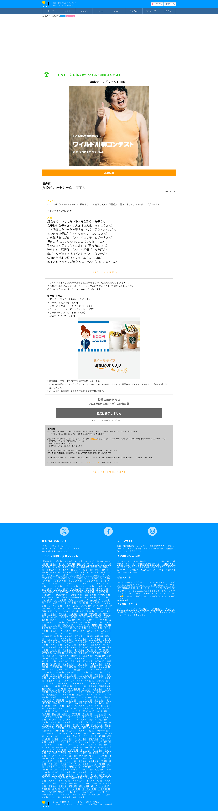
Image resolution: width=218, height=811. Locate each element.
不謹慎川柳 (51, 708)
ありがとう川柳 (61, 589)
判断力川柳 (63, 655)
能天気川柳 (75, 569)
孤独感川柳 (91, 650)
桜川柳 (104, 761)
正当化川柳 (100, 647)
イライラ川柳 (74, 764)
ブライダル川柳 (63, 780)
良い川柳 (73, 755)
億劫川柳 (64, 616)
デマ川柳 (46, 711)
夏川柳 (79, 591)
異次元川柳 (65, 630)
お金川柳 (58, 761)
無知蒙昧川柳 (62, 594)
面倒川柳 (66, 677)
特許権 (120, 564)
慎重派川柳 (63, 647)
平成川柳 (91, 730)
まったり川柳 (82, 672)
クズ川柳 (58, 716)
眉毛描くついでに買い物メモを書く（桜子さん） (77, 221)
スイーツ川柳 (58, 775)
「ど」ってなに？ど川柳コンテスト (57, 545)
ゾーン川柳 (55, 686)
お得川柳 (58, 561)
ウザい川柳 (93, 727)
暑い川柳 (56, 566)
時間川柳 (75, 769)
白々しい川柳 (98, 633)
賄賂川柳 (68, 636)
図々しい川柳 (64, 719)
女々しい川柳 (78, 630)
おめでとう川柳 (87, 586)
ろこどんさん (135, 611)
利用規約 (94, 438)
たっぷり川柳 (56, 644)
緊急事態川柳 (48, 689)
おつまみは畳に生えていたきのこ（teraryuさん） (78, 233)
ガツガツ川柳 (100, 694)
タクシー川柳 (48, 750)
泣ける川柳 (86, 697)
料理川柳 (64, 769)
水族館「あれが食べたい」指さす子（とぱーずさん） (80, 237)
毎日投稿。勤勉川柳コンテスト (56, 551)
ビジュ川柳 (106, 564)
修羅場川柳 (55, 572)
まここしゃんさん (167, 611)
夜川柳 (108, 561)
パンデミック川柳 (86, 708)
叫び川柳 (78, 691)
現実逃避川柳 (52, 694)
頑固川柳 (80, 694)
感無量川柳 (96, 566)
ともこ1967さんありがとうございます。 (149, 590)
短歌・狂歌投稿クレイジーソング (132, 545)
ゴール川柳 (59, 672)
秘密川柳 (92, 719)
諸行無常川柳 (62, 597)
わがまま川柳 (58, 705)
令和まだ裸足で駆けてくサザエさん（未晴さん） (77, 258)
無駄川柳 (56, 702)
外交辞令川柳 (96, 664)
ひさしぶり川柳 (71, 586)
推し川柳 (81, 564)
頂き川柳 (90, 611)
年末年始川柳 (48, 794)
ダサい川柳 (106, 727)
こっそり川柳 (96, 641)
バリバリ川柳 (94, 583)
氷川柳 (82, 616)
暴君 (155, 569)
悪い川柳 (83, 755)
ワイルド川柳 (76, 680)
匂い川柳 (54, 769)
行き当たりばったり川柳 (57, 575)
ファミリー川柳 (89, 789)
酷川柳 (45, 619)
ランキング (151, 11)
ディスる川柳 (72, 622)
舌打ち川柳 (61, 750)
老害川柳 (60, 727)
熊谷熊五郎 (146, 569)
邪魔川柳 (83, 614)
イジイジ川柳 (54, 641)
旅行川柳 (90, 589)
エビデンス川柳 (83, 625)
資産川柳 (71, 619)
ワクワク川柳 (66, 639)
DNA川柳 (76, 608)
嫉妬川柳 (76, 714)
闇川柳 (67, 725)
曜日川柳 (86, 689)
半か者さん (144, 609)
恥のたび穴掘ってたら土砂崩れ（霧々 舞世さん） (78, 245)
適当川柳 (46, 566)
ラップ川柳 (87, 714)
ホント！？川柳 (49, 777)
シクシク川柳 (103, 680)
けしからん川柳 (85, 700)
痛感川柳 (75, 697)
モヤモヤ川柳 (72, 758)
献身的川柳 (63, 661)
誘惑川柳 (101, 691)
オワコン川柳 (54, 625)
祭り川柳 (103, 744)
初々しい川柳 (52, 633)
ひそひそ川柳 (62, 747)
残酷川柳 (52, 741)
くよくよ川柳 (48, 700)
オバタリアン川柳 (68, 603)
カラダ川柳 (104, 786)
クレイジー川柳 (79, 719)
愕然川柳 (75, 566)
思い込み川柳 (89, 711)
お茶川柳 (103, 755)
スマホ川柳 (96, 783)
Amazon (117, 11)
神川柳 (45, 564)
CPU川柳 (86, 608)
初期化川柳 (67, 650)
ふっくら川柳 (104, 666)
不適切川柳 (67, 686)
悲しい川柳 (65, 772)
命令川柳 (96, 733)
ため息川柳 (73, 750)
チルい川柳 (102, 619)
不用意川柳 (55, 691)
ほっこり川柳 (89, 741)
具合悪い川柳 (105, 775)
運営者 (88, 802)
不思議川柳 (55, 722)
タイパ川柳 (98, 605)
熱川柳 (53, 619)
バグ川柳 (64, 711)
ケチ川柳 (85, 725)
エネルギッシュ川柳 (97, 669)
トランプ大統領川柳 (81, 794)
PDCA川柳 (46, 628)
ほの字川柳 (95, 600)
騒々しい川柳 (92, 630)
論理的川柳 (100, 661)
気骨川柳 (68, 561)
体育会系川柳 (80, 669)
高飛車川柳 (88, 569)
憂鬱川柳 (66, 722)
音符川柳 (88, 777)
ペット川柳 (55, 797)
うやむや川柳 (56, 675)
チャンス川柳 (92, 705)
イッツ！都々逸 (134, 548)
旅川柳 (63, 764)
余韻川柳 (76, 736)
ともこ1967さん (124, 614)
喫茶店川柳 (89, 591)
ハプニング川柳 (85, 675)
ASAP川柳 (57, 628)
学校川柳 (62, 783)
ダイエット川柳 (89, 736)
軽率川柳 (60, 700)
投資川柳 (91, 619)
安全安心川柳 (54, 677)
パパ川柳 (58, 744)
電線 (136, 561)
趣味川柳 (78, 561)
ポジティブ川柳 (79, 677)
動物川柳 (99, 769)
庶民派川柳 (83, 644)
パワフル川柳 (99, 766)
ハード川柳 (102, 711)
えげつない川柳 (77, 575)
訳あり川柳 (93, 739)
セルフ (155, 561)
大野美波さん (157, 609)
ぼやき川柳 (90, 722)
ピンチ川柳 (71, 700)
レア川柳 (80, 730)
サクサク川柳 (80, 583)
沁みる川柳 (61, 689)
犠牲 (134, 564)
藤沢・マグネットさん (127, 609)
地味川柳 (93, 755)
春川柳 (55, 711)
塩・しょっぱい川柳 (77, 752)
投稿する (170, 4)
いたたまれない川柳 (95, 575)
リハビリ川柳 (92, 658)
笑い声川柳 (79, 705)
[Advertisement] (109, 38)
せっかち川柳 (90, 702)
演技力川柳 (88, 655)
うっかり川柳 (70, 761)
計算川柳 (68, 716)
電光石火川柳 (90, 594)
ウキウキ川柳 (62, 733)
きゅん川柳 (63, 697)
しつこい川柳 (66, 739)
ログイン (157, 4)
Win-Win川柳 (68, 625)
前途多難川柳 (56, 666)
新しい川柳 (84, 786)
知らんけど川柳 (95, 628)
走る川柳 (70, 775)
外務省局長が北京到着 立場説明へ (150, 566)
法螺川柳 (73, 614)
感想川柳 (85, 566)
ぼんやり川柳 (82, 641)
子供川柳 (50, 766)
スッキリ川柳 (52, 736)
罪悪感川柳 (71, 652)
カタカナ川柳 (103, 730)
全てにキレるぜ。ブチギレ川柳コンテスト (60, 548)
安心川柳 (82, 727)
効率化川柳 (55, 650)
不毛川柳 (50, 680)
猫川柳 (59, 725)
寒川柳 (90, 616)
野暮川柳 (92, 677)
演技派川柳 (51, 647)
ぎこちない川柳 (75, 580)
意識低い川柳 (76, 777)
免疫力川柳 (95, 652)
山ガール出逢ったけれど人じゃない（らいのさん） (79, 254)
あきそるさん (139, 614)
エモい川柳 (97, 622)
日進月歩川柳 (48, 594)
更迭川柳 (78, 636)
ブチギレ (121, 561)
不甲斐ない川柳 (79, 578)
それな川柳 (85, 622)
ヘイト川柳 (77, 722)
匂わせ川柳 (59, 622)
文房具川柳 (61, 766)
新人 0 (63, 16)
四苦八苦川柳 (95, 614)
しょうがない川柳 (64, 669)
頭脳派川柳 (95, 644)
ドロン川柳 (47, 600)
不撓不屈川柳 (68, 664)
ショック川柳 (100, 758)
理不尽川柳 (75, 733)
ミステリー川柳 (89, 764)
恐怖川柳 (107, 697)
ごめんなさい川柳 (50, 591)
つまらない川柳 (77, 683)
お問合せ (167, 11)
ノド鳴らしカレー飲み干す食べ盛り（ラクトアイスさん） (83, 229)
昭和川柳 (52, 786)
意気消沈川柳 (102, 591)
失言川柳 (46, 705)
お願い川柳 (59, 730)
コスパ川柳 (75, 711)
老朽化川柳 (88, 647)
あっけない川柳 (59, 580)
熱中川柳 (70, 672)
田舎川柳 (73, 783)
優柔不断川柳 (90, 597)
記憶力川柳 (75, 655)
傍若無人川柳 (104, 594)
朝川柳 (100, 561)
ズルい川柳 (97, 750)
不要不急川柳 (104, 686)
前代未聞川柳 (74, 689)
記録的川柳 (55, 664)
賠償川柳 (58, 636)
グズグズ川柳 (52, 583)
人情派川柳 (75, 647)
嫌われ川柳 (51, 661)
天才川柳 (103, 719)
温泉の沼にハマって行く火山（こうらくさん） (76, 241)
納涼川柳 (71, 564)
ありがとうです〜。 (158, 596)
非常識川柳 (47, 561)
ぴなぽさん (122, 611)
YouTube (134, 11)
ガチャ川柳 (79, 658)
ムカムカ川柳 (48, 683)
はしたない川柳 (95, 578)
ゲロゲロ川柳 (60, 600)
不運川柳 (92, 686)
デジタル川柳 (48, 669)
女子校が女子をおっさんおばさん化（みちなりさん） (80, 225)
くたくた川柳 (66, 583)
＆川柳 (53, 697)
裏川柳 (53, 564)
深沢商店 (93, 804)
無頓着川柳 (100, 655)
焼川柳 (106, 616)
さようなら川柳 (77, 589)
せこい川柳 (67, 702)
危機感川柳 (47, 652)
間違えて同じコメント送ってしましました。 (145, 586)
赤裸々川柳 (79, 572)
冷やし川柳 (99, 777)
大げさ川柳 (84, 783)
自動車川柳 (93, 761)
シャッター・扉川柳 (87, 666)
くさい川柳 (79, 744)
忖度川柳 (87, 766)
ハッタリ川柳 (100, 714)
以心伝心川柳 (52, 616)
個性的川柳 (75, 661)
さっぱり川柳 (70, 644)
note (101, 11)
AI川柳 (99, 780)
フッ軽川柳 (86, 605)
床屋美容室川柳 (67, 591)
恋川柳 (93, 775)
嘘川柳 (55, 772)
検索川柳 (56, 714)
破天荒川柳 (71, 727)
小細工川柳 (100, 569)
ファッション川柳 (96, 772)
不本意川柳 (90, 680)
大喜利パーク (135, 551)
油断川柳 (52, 614)
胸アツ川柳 (93, 752)
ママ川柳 (68, 744)
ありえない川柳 (91, 580)
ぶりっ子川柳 (52, 603)
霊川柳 (74, 616)
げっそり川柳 (68, 641)
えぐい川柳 (99, 700)
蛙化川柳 (80, 611)
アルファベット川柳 (71, 789)
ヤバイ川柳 (63, 777)
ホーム (55, 802)
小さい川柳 (51, 783)
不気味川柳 (97, 689)
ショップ (84, 11)
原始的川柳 (87, 661)
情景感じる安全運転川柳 (148, 564)
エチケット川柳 (103, 708)
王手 (173, 561)
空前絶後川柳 (76, 597)
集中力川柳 (51, 655)
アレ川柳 (100, 611)
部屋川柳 (73, 786)
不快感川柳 (104, 650)
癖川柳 (102, 736)
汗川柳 (62, 619)
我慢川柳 (97, 697)
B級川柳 (86, 733)
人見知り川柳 (92, 572)
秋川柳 (99, 586)
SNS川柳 (46, 608)
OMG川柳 (56, 608)
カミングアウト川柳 (67, 708)
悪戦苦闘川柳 (70, 666)
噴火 (127, 564)
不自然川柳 (67, 691)
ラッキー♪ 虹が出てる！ (137, 596)
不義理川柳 (51, 569)
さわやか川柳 (80, 739)
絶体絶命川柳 (76, 594)
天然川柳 (52, 719)
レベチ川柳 (95, 603)
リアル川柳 (102, 741)
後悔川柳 (82, 761)
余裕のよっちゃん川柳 (78, 600)
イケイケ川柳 (62, 683)
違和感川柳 (83, 652)
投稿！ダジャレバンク (153, 548)
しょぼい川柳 (80, 716)
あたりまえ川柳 (55, 586)
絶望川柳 (78, 702)
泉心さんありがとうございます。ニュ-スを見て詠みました (143, 582)
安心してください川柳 (64, 611)
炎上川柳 (82, 628)
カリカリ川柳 (80, 639)
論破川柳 (54, 630)
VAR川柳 (46, 714)
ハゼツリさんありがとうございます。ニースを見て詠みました (146, 584)
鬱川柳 (62, 564)
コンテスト (67, 11)
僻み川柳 (70, 730)
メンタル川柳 (64, 741)
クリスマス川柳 (63, 794)
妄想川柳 (62, 614)
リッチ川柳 (91, 744)
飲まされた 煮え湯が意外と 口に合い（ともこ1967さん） (82, 262)
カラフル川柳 (104, 789)
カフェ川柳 (53, 764)
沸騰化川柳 (47, 611)
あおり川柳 (102, 722)
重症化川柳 (79, 650)
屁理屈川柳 (99, 675)
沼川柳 (76, 605)
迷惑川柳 (76, 741)
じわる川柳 (83, 603)
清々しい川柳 (96, 672)
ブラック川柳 (87, 769)
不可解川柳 (63, 569)
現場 (163, 561)
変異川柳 (99, 636)
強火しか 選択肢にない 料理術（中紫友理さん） (79, 250)
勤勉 (129, 561)
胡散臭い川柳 (74, 766)
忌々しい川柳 (66, 633)
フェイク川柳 (93, 564)
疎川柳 (89, 694)
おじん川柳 (103, 597)
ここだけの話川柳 (82, 633)
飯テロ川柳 (75, 791)
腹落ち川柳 (97, 625)
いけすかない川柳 (62, 578)
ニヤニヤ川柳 (52, 639)
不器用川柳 (90, 691)
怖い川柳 (62, 755)
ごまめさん (170, 609)
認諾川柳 (54, 658)
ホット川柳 (85, 750)
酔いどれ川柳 (48, 597)
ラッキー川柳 (82, 775)
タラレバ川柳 (80, 686)
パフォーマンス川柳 (101, 608)
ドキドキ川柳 (78, 780)
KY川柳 (55, 739)
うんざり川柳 (48, 733)
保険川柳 (81, 619)
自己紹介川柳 (86, 758)
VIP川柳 (108, 605)
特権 (161, 569)
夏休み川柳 (53, 752)
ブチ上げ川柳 (70, 628)
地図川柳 (90, 780)
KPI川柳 (107, 625)
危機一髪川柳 (82, 664)
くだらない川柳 (93, 683)
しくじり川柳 (94, 716)
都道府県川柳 (78, 797)
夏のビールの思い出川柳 (101, 747)
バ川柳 (67, 605)
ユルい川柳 (104, 702)
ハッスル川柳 (62, 680)
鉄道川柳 (66, 797)
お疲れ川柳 (47, 730)
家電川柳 (46, 789)
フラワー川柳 (102, 589)
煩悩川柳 (66, 714)
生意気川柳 (67, 572)
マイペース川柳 (67, 694)
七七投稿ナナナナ (156, 545)
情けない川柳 (66, 658)
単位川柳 (56, 789)
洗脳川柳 (89, 636)
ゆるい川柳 (90, 561)
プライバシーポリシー (92, 462)
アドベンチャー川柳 (79, 747)
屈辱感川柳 (59, 652)
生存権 (143, 561)
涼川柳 (98, 616)
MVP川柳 (66, 608)
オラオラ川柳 (94, 639)
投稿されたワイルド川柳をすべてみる (109, 272)
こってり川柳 (96, 725)
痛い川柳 (52, 755)
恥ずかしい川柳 (57, 758)
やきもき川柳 (70, 675)
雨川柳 (65, 566)
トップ (51, 11)
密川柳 (69, 705)
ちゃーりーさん (150, 611)
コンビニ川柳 (104, 791)
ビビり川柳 (65, 736)
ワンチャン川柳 (55, 605)
